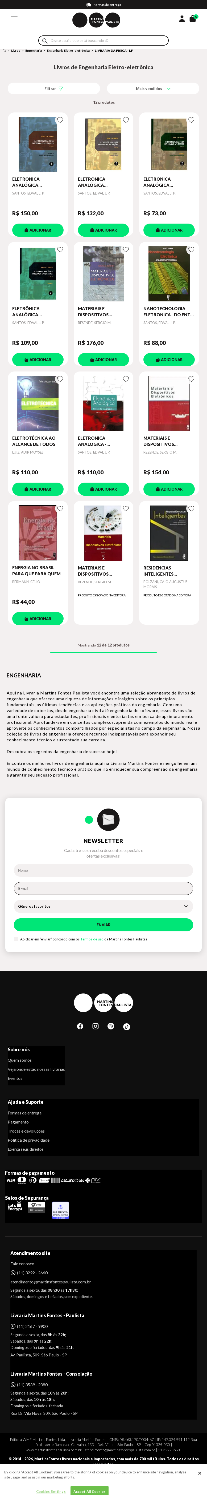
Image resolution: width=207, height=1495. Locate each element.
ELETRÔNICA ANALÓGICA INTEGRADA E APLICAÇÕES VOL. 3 (98, 182)
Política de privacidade (28, 1139)
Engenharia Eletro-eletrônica (68, 50)
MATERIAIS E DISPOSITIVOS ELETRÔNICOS (93, 312)
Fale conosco (22, 1263)
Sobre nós (19, 1049)
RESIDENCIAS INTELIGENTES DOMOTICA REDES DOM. (163, 571)
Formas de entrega (25, 1112)
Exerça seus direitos (26, 1148)
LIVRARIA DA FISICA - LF (114, 50)
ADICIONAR (37, 230)
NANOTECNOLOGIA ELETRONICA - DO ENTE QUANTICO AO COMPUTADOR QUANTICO (168, 312)
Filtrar (50, 88)
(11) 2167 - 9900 (32, 1326)
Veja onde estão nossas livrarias (36, 1069)
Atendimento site (30, 1253)
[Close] (199, 1489)
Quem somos (20, 1059)
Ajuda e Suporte (26, 1102)
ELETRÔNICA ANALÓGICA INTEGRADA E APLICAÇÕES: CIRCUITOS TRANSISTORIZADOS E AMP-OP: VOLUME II (167, 182)
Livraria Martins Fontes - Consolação (51, 1374)
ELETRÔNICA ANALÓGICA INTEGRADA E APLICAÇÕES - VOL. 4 (34, 182)
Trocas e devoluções (26, 1130)
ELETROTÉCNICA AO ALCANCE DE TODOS (34, 440)
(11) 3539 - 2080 (32, 1384)
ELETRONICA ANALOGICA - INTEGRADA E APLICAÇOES (92, 441)
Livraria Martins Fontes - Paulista (47, 1315)
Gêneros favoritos (34, 906)
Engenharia (33, 50)
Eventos (15, 1078)
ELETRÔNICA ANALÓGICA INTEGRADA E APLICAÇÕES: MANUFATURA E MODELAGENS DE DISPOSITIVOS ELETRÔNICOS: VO (31, 312)
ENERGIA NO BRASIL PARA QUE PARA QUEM (36, 570)
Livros (15, 50)
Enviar (103, 925)
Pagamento (18, 1121)
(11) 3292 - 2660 (32, 1272)
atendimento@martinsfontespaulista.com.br (45, 1281)
